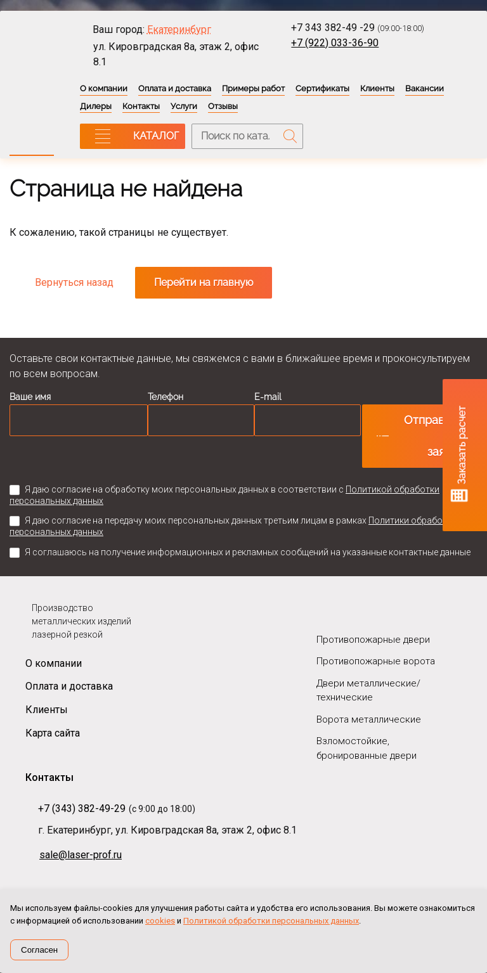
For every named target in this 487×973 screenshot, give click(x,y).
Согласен (39, 950)
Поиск (290, 136)
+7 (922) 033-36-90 (335, 43)
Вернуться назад (74, 282)
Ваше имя (30, 397)
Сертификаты (322, 88)
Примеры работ (253, 88)
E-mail (268, 397)
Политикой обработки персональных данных (271, 920)
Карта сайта (52, 733)
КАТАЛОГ (156, 136)
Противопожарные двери (373, 639)
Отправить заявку (433, 435)
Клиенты (377, 88)
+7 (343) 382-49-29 (82, 808)
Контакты (141, 106)
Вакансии (424, 88)
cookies (160, 920)
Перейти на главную (203, 282)
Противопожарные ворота (375, 661)
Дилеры (96, 106)
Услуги (184, 106)
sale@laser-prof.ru (80, 855)
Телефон (165, 397)
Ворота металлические (368, 719)
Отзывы (223, 106)
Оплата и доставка (174, 88)
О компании (103, 88)
